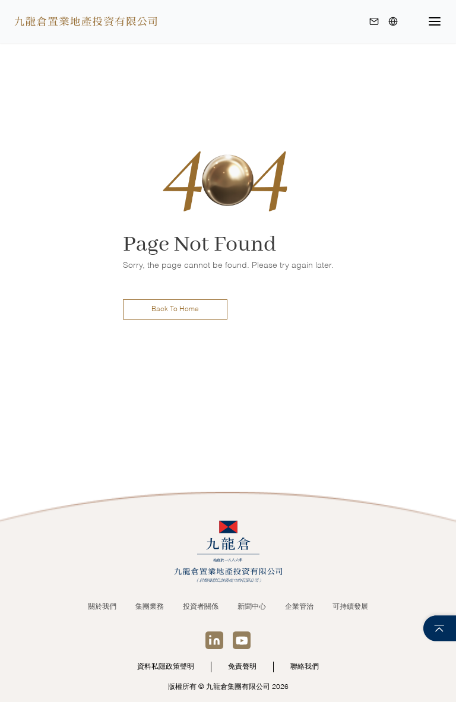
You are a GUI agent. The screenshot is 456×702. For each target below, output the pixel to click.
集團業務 (149, 607)
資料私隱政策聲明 (165, 667)
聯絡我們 (304, 667)
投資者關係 (200, 607)
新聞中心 (252, 607)
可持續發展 (350, 607)
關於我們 (102, 607)
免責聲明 (242, 667)
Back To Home (175, 309)
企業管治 (299, 607)
